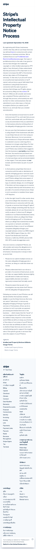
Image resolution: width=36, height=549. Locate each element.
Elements (6, 404)
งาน (21, 491)
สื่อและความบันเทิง (26, 427)
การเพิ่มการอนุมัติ (8, 385)
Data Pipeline (7, 401)
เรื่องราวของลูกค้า (8, 494)
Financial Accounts (9, 407)
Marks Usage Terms (11, 350)
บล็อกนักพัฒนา (24, 484)
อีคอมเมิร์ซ (23, 388)
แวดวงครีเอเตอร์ (25, 417)
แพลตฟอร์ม (23, 409)
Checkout (6, 393)
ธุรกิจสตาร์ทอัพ (24, 380)
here (12, 52)
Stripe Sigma (7, 441)
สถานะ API (23, 473)
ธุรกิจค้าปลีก (24, 435)
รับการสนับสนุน (8, 530)
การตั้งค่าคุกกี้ (7, 520)
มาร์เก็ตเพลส (24, 406)
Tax (4, 444)
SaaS (21, 412)
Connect (6, 399)
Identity (5, 415)
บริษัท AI (22, 414)
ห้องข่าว (22, 494)
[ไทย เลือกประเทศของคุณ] (7, 370)
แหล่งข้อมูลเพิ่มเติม (9, 523)
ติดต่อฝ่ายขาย (24, 499)
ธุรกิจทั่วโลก (23, 401)
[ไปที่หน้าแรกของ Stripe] (5, 367)
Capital (5, 391)
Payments (6, 425)
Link (4, 423)
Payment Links (8, 428)
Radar (5, 434)
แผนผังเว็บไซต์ (7, 517)
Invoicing (6, 417)
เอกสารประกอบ (25, 465)
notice (24, 91)
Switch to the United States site (15, 544)
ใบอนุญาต (6, 515)
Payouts (6, 431)
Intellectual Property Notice (14, 347)
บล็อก (5, 497)
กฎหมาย (6, 340)
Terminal (6, 447)
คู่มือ (4, 491)
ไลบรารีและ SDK (25, 481)
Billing (5, 388)
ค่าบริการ (6, 380)
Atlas (5, 383)
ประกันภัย (23, 425)
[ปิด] (32, 539)
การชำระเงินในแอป (26, 403)
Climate (5, 396)
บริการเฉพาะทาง (25, 458)
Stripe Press (24, 497)
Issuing (5, 420)
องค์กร (22, 377)
